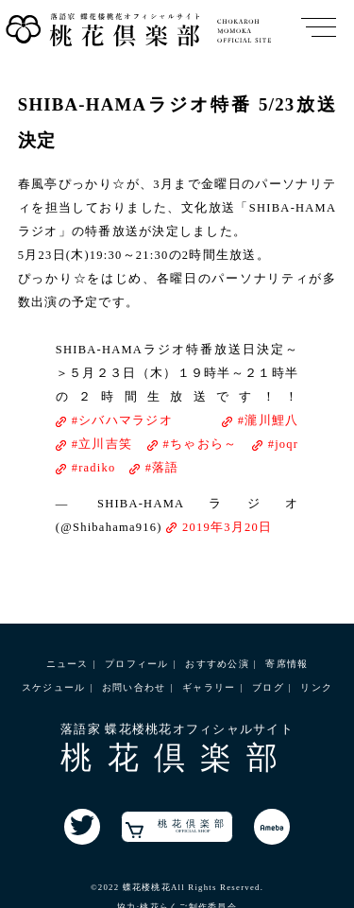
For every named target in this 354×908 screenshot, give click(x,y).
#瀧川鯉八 (268, 420)
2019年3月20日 (227, 527)
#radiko (94, 467)
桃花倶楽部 (177, 828)
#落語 (162, 467)
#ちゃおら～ (200, 444)
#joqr (283, 444)
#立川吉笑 (102, 444)
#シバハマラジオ (122, 420)
